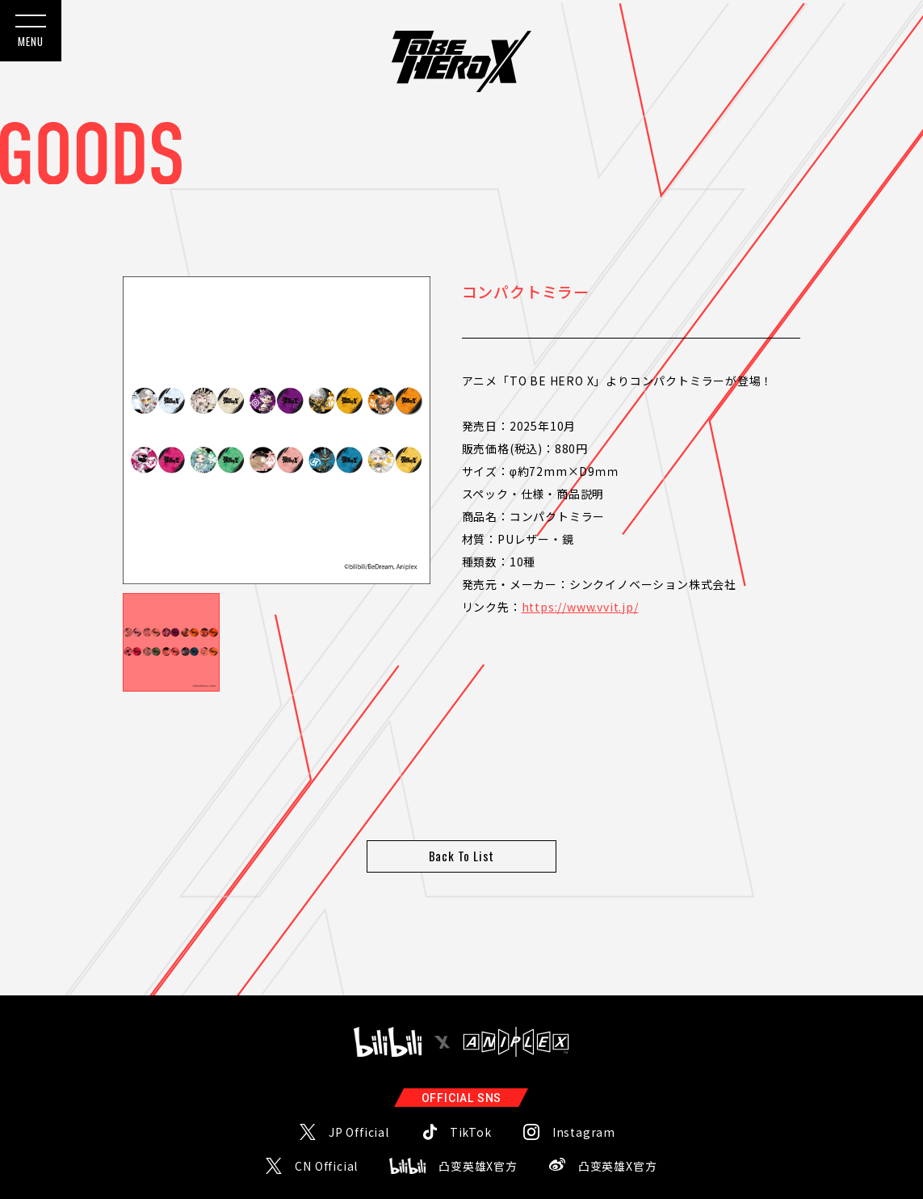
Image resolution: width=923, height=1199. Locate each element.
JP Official (359, 1083)
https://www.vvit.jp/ (580, 607)
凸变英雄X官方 (478, 1117)
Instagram (583, 1083)
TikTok (471, 1083)
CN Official (326, 1117)
